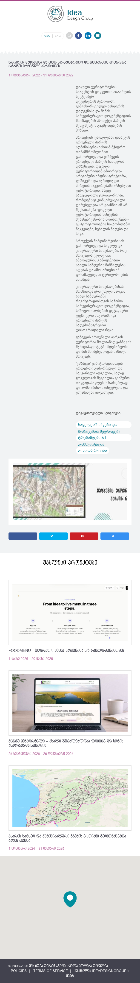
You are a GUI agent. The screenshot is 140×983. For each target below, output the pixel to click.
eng (58, 35)
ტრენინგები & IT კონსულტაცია (93, 438)
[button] (70, 899)
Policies (19, 971)
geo (47, 35)
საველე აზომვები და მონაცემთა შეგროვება (99, 425)
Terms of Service (50, 971)
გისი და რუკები (92, 450)
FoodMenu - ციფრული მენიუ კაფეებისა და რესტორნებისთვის (66, 651)
